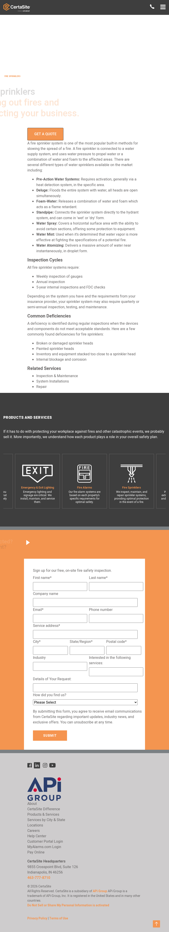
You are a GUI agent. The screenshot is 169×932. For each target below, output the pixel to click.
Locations (35, 825)
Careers (33, 830)
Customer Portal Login (45, 841)
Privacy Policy (37, 918)
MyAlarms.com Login (44, 846)
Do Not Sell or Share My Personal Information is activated (68, 905)
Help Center (36, 835)
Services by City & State (46, 819)
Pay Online (36, 852)
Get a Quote (45, 134)
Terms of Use (58, 918)
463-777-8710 (38, 877)
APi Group (100, 891)
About (32, 803)
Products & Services (43, 814)
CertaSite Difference (43, 808)
